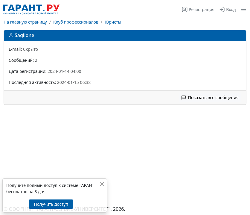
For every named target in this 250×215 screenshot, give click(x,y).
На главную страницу (25, 22)
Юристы (113, 22)
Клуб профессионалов (75, 22)
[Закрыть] (101, 184)
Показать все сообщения (210, 97)
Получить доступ (51, 204)
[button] (242, 9)
